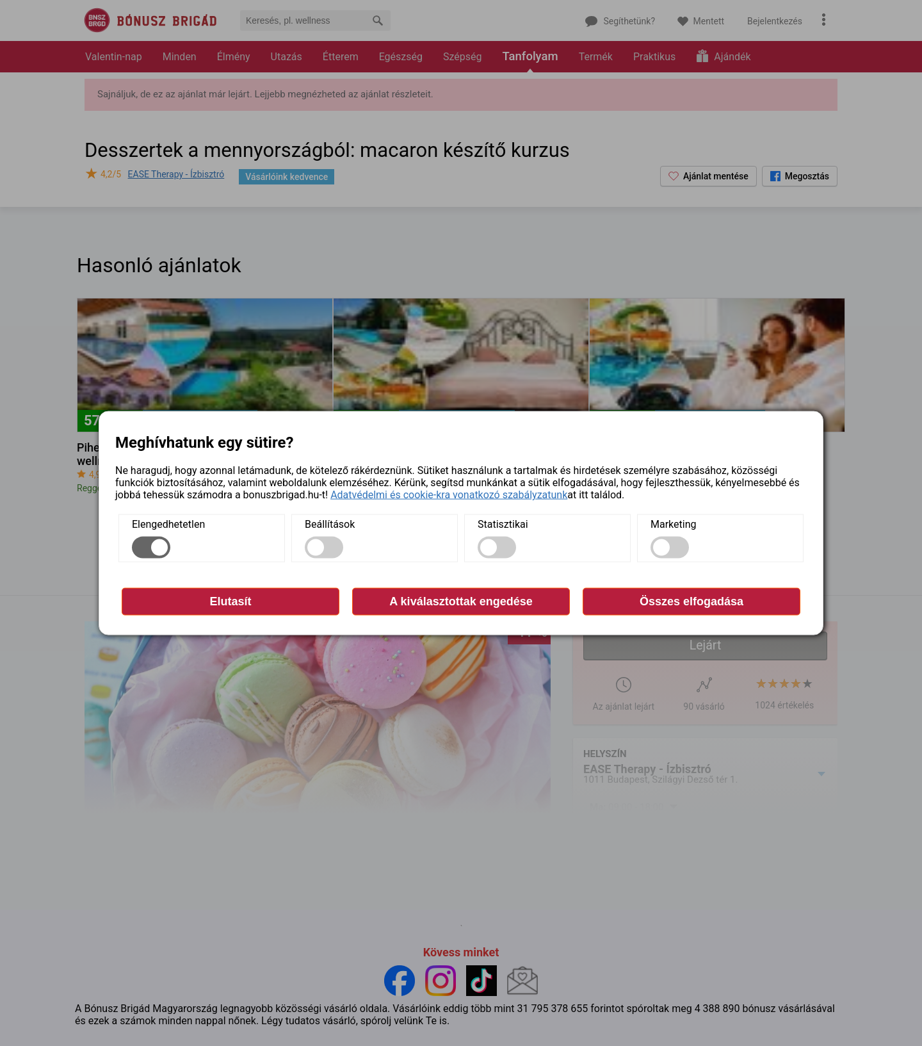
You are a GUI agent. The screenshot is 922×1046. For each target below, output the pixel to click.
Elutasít (230, 601)
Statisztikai (503, 524)
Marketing (673, 524)
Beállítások (330, 524)
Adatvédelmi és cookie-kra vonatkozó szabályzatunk (448, 495)
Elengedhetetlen (168, 524)
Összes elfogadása (691, 601)
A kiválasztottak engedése (460, 601)
